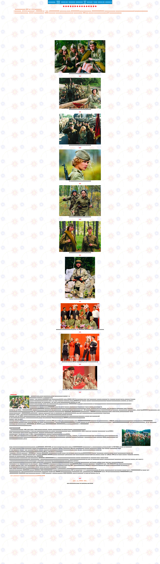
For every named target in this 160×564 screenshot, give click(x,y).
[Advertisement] (65, 27)
